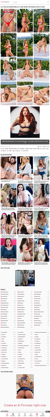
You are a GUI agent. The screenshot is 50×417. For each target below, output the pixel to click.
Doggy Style (16, 148)
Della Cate (42, 296)
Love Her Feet (26, 367)
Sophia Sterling (9, 327)
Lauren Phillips (26, 323)
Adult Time (26, 361)
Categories (13, 415)
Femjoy (26, 356)
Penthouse (9, 348)
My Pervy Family (26, 334)
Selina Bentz (42, 305)
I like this (41, 146)
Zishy (9, 341)
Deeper (42, 337)
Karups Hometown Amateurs (42, 365)
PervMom (42, 341)
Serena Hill (42, 325)
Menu (47, 411)
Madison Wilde (9, 312)
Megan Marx (26, 312)
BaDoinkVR (9, 350)
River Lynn (26, 305)
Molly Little (26, 292)
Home (7, 415)
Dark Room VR (42, 356)
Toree (26, 318)
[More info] (32, 179)
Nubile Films (26, 341)
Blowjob (11, 148)
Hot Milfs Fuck (26, 359)
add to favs (25, 150)
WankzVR (9, 356)
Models (31, 415)
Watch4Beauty (26, 337)
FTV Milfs (42, 363)
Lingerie (27, 148)
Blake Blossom (9, 303)
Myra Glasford (9, 292)
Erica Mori (9, 323)
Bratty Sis (42, 345)
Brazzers (26, 339)
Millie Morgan (26, 301)
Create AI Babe (43, 415)
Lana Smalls (9, 316)
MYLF (9, 339)
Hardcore (22, 148)
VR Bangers (42, 343)
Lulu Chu (26, 298)
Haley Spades (26, 307)
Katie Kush (42, 314)
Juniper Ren (9, 296)
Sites (25, 415)
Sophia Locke (9, 307)
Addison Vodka (26, 314)
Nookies (26, 354)
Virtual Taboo (9, 359)
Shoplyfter (42, 339)
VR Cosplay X (26, 348)
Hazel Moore (26, 296)
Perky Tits (39, 148)
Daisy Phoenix (26, 309)
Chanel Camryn (9, 305)
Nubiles (9, 361)
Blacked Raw (26, 363)
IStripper (9, 337)
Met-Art (9, 334)
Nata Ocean (42, 298)
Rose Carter (42, 320)
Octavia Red (9, 314)
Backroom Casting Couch (42, 332)
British (4, 150)
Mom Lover (9, 352)
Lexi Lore (42, 301)
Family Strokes (9, 367)
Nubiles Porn (9, 345)
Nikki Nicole (26, 325)
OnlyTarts (9, 365)
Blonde (6, 148)
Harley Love (9, 318)
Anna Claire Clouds (42, 312)
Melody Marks (9, 320)
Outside (34, 148)
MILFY (42, 334)
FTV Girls (9, 343)
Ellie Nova (26, 303)
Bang (26, 352)
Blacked (26, 343)
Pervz (42, 359)
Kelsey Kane (26, 320)
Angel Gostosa (42, 316)
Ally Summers (26, 327)
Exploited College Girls (26, 345)
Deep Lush (42, 348)
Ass (3, 148)
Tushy (26, 365)
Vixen (10, 150)
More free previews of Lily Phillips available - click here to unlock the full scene (25, 141)
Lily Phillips (17, 150)
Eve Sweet (42, 309)
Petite (44, 148)
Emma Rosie (9, 298)
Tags (19, 415)
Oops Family (42, 350)
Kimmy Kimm (26, 294)
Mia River (42, 307)
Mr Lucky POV (42, 361)
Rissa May (9, 301)
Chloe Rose (9, 325)
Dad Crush (42, 352)
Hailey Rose (26, 316)
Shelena (42, 318)
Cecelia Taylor (42, 292)
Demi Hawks (42, 294)
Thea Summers (42, 323)
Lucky (36, 415)
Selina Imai (9, 309)
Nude (31, 148)
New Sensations (9, 363)
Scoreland (26, 332)
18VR (42, 354)
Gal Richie (42, 303)
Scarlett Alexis (9, 294)
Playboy (9, 354)
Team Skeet (9, 332)
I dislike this (47, 146)
